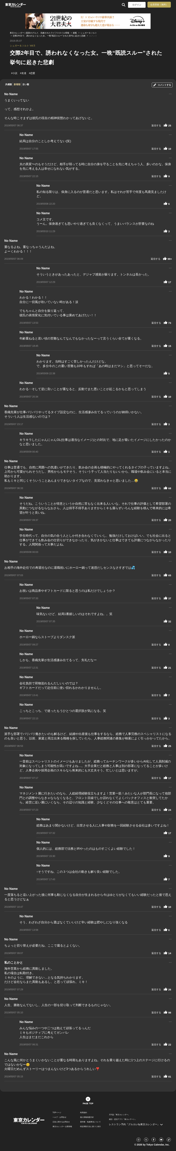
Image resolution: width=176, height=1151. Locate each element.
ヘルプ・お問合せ (59, 1117)
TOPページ (57, 1112)
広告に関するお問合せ (61, 1122)
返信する (156, 125)
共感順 (8, 84)
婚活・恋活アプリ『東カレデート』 (122, 1119)
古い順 (25, 84)
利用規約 (83, 1112)
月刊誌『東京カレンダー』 (119, 1115)
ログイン (136, 4)
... (170, 93)
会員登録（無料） (159, 4)
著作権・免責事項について (90, 1122)
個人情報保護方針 (87, 1117)
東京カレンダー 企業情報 (62, 1126)
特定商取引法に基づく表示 (90, 1126)
